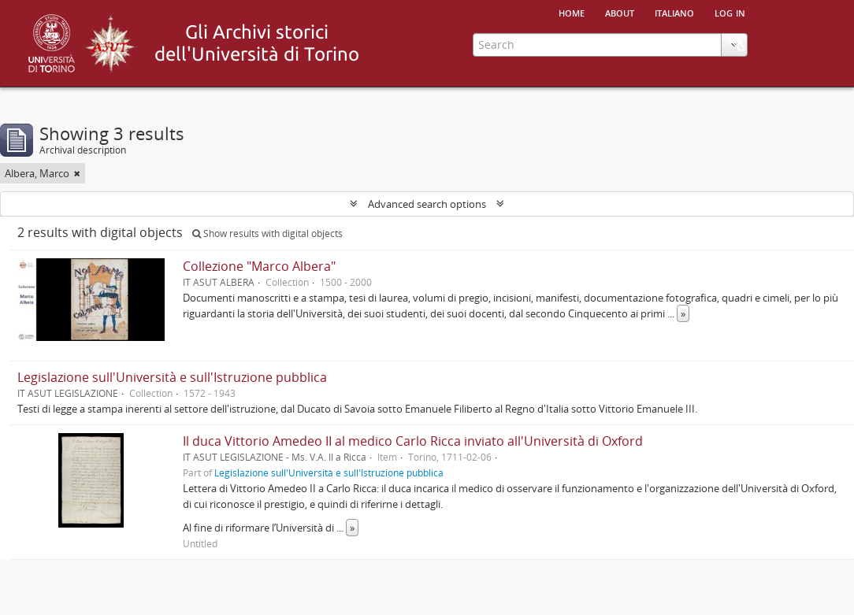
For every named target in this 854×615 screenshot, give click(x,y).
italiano (674, 11)
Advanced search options (427, 204)
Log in (730, 11)
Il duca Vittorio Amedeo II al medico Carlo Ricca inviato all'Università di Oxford (413, 441)
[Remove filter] (77, 173)
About (619, 11)
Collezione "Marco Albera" (259, 266)
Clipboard (736, 43)
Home (572, 11)
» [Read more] (683, 313)
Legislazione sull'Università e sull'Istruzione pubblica (172, 377)
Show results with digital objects (267, 233)
